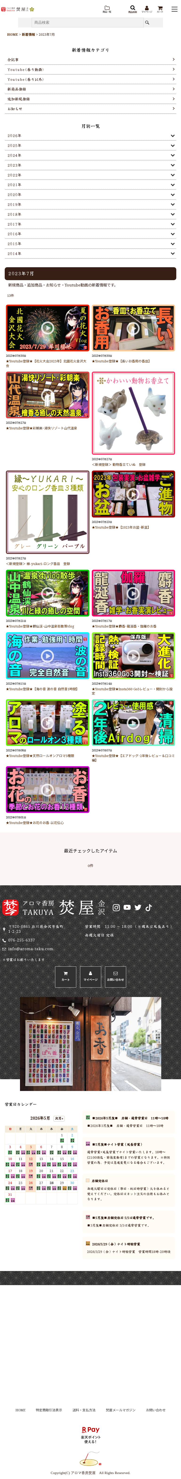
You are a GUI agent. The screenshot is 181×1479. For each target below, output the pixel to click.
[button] (107, 9)
